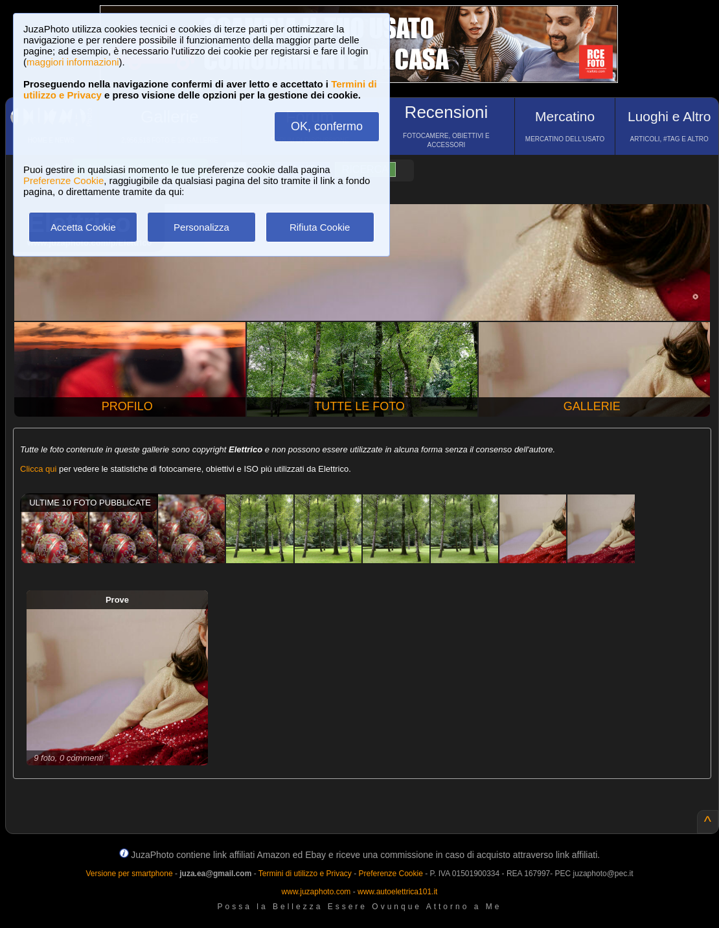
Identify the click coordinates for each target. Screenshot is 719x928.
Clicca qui (38, 469)
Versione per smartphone (129, 873)
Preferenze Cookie (63, 180)
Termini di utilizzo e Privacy (305, 873)
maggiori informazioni (73, 61)
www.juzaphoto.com (316, 891)
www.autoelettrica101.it (397, 891)
